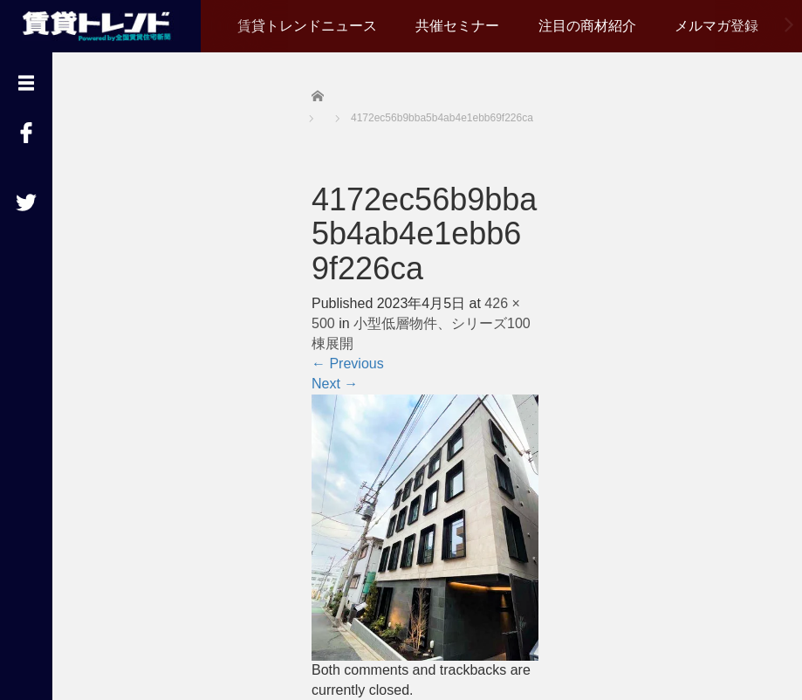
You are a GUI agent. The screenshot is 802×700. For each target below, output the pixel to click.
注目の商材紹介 (587, 25)
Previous (348, 363)
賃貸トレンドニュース (307, 25)
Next (335, 383)
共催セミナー (457, 25)
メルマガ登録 (716, 25)
